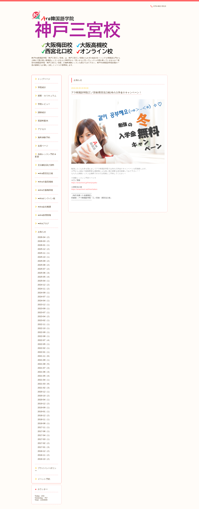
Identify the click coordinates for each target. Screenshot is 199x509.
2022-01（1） (44, 352)
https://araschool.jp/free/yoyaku (84, 183)
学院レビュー (42, 104)
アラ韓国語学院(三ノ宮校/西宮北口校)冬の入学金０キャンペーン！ (106, 92)
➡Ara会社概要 (43, 207)
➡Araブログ (42, 223)
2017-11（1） (44, 427)
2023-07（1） (44, 312)
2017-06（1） (44, 431)
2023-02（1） (44, 320)
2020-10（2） (44, 396)
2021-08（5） (44, 364)
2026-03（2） (44, 241)
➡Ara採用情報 (43, 215)
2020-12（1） (44, 392)
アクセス (40, 129)
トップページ (42, 79)
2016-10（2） (44, 459)
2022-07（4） (44, 340)
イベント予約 (42, 479)
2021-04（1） (44, 380)
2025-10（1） (44, 257)
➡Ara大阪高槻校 (44, 182)
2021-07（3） (44, 368)
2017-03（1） (44, 439)
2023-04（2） (44, 316)
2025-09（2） (44, 261)
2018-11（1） (44, 419)
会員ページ (41, 146)
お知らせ (40, 232)
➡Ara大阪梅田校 (44, 190)
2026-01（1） (44, 245)
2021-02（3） (44, 388)
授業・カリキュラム (45, 96)
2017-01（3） (44, 447)
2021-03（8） (44, 384)
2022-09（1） (44, 332)
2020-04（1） (44, 399)
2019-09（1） (44, 407)
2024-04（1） (44, 300)
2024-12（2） (44, 285)
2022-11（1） (44, 324)
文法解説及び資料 (44, 165)
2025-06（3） (44, 273)
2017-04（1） (44, 435)
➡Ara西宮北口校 (44, 173)
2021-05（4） (44, 376)
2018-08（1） (44, 423)
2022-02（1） (44, 348)
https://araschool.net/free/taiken (84, 189)
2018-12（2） (44, 415)
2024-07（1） (44, 296)
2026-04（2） (44, 237)
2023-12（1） (44, 304)
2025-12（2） (44, 249)
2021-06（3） (44, 372)
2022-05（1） (44, 344)
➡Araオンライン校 (45, 198)
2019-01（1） (44, 411)
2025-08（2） (44, 265)
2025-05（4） (44, 277)
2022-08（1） (44, 336)
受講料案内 (41, 121)
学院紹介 (40, 87)
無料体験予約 (42, 137)
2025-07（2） (44, 269)
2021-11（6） (44, 356)
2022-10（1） (44, 328)
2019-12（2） (44, 403)
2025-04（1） (44, 281)
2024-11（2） (44, 289)
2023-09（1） (44, 308)
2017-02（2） (44, 443)
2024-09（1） (44, 293)
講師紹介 (40, 112)
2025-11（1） (44, 253)
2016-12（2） (44, 451)
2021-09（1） (44, 360)
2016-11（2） (44, 455)
